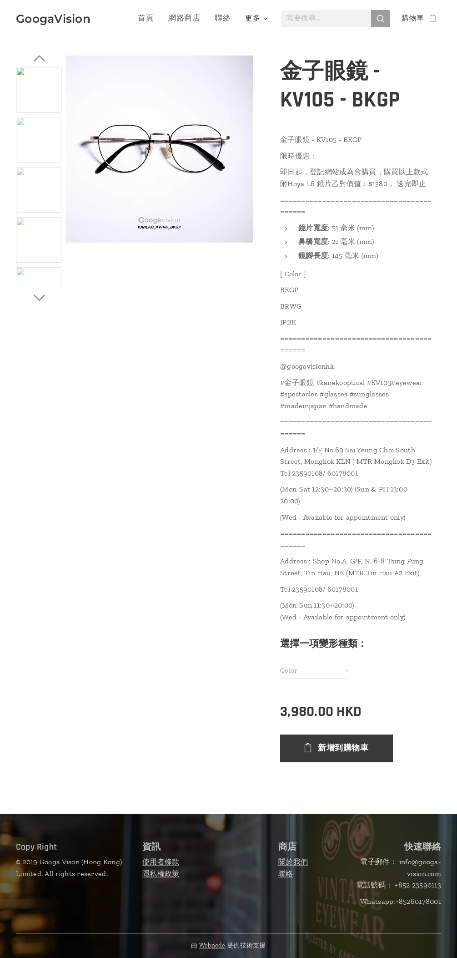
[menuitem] (122, 18)
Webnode (212, 945)
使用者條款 (160, 861)
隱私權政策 (160, 873)
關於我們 (293, 861)
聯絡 (285, 873)
